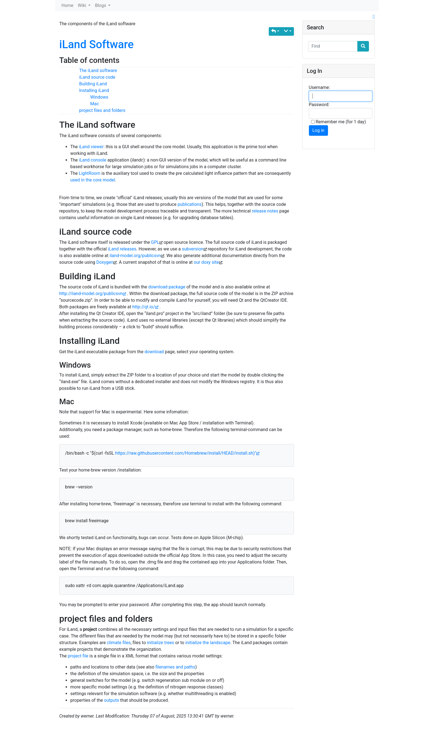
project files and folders (102, 110)
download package (166, 287)
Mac (94, 103)
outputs (111, 700)
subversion (192, 249)
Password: (319, 104)
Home (67, 5)
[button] (275, 31)
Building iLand (93, 83)
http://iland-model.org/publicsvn (92, 293)
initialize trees (160, 642)
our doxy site (206, 262)
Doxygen (104, 262)
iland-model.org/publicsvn (135, 255)
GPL (155, 242)
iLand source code (97, 77)
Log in (318, 130)
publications (189, 204)
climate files (119, 642)
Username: (319, 87)
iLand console (92, 160)
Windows (99, 97)
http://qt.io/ (145, 306)
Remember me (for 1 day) (338, 121)
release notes (265, 211)
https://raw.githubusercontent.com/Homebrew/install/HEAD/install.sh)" (187, 453)
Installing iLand (94, 90)
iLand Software (96, 44)
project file (78, 656)
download (154, 351)
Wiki (82, 5)
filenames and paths (175, 667)
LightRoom (89, 173)
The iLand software (98, 70)
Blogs (101, 5)
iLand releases (122, 249)
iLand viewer (91, 146)
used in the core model (92, 180)
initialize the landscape (207, 642)
